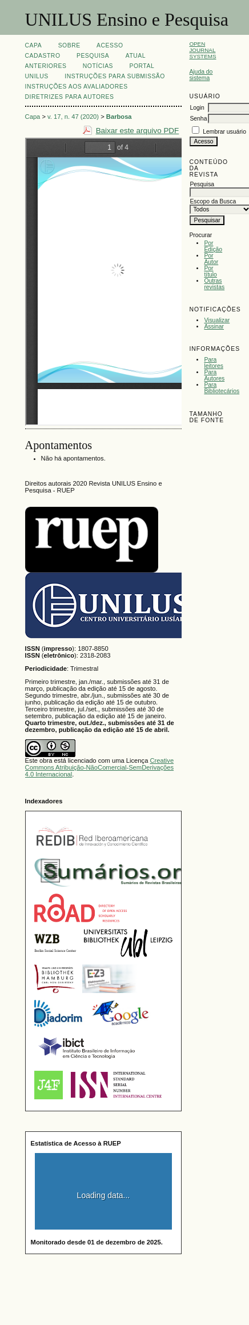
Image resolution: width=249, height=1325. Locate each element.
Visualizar (217, 320)
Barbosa (119, 116)
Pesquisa (93, 56)
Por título (210, 271)
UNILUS (37, 76)
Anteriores (46, 66)
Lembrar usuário (224, 132)
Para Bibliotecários (221, 388)
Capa (33, 45)
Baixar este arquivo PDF (137, 130)
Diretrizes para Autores (69, 97)
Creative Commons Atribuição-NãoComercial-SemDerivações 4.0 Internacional (99, 767)
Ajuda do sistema (200, 75)
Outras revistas (214, 284)
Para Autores (214, 375)
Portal (141, 66)
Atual (136, 56)
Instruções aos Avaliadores (76, 86)
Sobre (69, 45)
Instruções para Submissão (115, 76)
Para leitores (213, 363)
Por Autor (211, 259)
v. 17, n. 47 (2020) (73, 116)
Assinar (214, 326)
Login (197, 108)
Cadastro (43, 56)
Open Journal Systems (202, 50)
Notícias (98, 66)
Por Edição (213, 246)
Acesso (110, 45)
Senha (198, 118)
